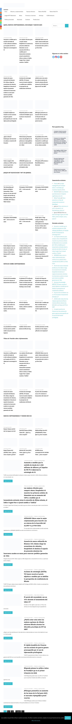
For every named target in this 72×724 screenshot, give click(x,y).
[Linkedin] (1, 15)
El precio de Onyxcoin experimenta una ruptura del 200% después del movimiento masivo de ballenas (41, 282)
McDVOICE (56, 192)
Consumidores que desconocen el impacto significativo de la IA (60, 194)
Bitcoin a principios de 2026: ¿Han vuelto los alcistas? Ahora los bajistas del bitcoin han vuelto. (9, 307)
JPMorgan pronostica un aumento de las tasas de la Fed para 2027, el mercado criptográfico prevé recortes (41, 117)
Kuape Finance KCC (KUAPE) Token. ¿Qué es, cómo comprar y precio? (10, 452)
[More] (1, 28)
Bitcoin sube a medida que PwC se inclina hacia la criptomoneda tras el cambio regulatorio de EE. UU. (41, 307)
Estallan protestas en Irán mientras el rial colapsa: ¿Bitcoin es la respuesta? (41, 329)
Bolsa (20, 15)
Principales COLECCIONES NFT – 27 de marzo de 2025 (25, 221)
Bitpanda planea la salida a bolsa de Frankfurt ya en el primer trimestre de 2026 (36, 670)
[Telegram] (1, 24)
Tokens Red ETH (54, 11)
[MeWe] (1, 18)
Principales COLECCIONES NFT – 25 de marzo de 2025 (41, 189)
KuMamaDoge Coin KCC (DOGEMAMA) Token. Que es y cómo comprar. (41, 432)
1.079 (18, 712)
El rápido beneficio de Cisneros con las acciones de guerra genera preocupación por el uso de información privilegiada (10, 117)
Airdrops (41, 15)
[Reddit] (1, 13)
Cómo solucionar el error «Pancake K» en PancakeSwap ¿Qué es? (60, 208)
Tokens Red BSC (42, 11)
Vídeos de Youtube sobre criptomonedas (16, 338)
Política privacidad (9, 19)
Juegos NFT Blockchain (10, 15)
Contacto (27, 19)
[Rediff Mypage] (1, 26)
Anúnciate (19, 19)
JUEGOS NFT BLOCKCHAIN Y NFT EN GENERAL (17, 173)
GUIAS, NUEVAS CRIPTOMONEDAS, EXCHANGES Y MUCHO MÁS (23, 25)
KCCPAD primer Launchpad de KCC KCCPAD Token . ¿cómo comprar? (42, 452)
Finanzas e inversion (30, 15)
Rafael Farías (57, 198)
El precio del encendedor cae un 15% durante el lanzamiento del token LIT (10, 280)
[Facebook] (1, 9)
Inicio (6, 11)
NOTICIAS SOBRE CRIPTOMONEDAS (14, 264)
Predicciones (36, 19)
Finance (56, 183)
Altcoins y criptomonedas (16, 11)
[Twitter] (1, 11)
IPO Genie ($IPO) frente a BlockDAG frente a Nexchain (41, 163)
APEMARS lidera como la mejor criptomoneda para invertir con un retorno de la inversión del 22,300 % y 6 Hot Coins (41, 44)
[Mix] (1, 20)
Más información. (36, 720)
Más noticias (37, 595)
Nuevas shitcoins (30, 11)
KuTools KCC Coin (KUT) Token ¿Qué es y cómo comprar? (25, 452)
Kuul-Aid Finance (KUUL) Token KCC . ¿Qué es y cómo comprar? (25, 432)
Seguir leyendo (7, 481)
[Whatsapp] (1, 22)
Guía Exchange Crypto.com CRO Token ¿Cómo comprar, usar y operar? (60, 217)
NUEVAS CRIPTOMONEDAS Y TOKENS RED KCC (18, 416)
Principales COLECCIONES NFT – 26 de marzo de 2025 (10, 219)
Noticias (42, 595)
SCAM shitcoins (50, 15)
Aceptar (68, 718)
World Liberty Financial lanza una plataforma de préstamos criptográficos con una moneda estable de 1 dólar (25, 141)
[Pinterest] (1, 16)
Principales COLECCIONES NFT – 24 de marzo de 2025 (25, 189)
